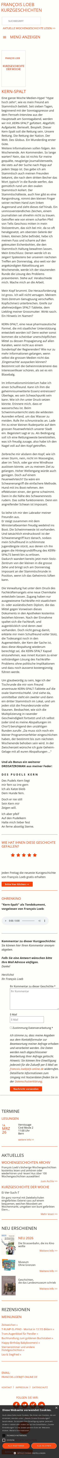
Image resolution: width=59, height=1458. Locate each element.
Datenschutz (40, 1387)
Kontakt (7, 1387)
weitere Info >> (26, 1139)
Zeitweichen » (10, 1325)
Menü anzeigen (25, 36)
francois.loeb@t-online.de (19, 1377)
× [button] (56, 1408)
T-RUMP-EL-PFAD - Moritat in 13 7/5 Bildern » (28, 1329)
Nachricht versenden (26, 1088)
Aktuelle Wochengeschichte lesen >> (29, 28)
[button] (29, 1453)
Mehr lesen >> (49, 1214)
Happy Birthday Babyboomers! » (21, 1342)
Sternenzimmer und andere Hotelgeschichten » (18, 1348)
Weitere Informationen (19, 1430)
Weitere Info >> (48, 1250)
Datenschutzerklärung (28, 1081)
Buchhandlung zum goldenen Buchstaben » (27, 1338)
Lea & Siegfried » (11, 1354)
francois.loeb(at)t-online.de (27, 1069)
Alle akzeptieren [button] (16, 1445)
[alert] (29, 1431)
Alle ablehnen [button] (44, 1445)
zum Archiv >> (49, 1181)
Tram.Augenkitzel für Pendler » (20, 1333)
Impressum (22, 1387)
